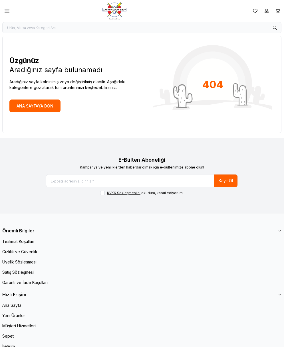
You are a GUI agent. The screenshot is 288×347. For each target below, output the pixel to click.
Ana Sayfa (11, 305)
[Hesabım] (266, 10)
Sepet (8, 336)
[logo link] (131, 11)
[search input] (141, 27)
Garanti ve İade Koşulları (25, 282)
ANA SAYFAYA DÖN (35, 106)
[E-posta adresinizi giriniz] (141, 180)
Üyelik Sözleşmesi (19, 261)
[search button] (274, 27)
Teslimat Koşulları (18, 241)
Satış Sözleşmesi (18, 272)
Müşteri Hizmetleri (19, 325)
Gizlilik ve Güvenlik (19, 251)
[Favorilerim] (255, 10)
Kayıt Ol (226, 180)
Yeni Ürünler (13, 315)
